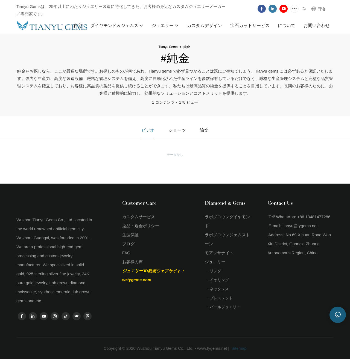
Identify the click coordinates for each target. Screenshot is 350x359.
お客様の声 (132, 261)
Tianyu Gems (168, 47)
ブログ (128, 243)
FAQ (126, 252)
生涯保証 (130, 234)
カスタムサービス (138, 216)
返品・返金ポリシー (140, 225)
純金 (186, 47)
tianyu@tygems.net (300, 225)
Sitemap (238, 348)
